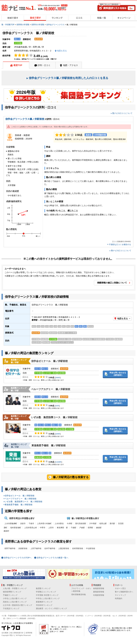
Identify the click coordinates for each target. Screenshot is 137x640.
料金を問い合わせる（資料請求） (118, 374)
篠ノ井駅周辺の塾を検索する (71, 477)
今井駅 (69, 523)
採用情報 (29, 633)
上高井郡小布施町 (44, 523)
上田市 (51, 528)
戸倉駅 (82, 528)
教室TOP (18, 65)
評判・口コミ (44, 65)
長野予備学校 (9, 548)
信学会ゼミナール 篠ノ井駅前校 (49, 361)
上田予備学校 (35, 548)
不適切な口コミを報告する (120, 245)
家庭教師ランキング (44, 602)
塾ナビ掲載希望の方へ (124, 592)
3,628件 (58, 462)
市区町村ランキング (44, 605)
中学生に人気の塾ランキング (48, 598)
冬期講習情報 (98, 595)
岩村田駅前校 (77, 548)
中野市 (42, 528)
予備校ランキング (10, 595)
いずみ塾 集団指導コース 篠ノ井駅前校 (54, 417)
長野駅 (90, 528)
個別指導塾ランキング (12, 592)
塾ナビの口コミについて (122, 113)
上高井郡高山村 (30, 528)
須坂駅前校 (22, 548)
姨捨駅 (99, 528)
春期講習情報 (98, 588)
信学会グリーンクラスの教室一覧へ (52, 558)
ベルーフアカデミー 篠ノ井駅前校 (50, 389)
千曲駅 (73, 528)
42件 (57, 406)
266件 (58, 377)
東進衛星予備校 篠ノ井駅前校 (49, 445)
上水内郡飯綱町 (10, 523)
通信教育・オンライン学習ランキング (51, 608)
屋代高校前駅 (80, 523)
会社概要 (5, 633)
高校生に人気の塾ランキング (15, 602)
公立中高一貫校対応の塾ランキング (17, 605)
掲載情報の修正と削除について (112, 282)
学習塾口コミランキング (46, 592)
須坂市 (23, 523)
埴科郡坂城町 (15, 528)
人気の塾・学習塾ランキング (15, 588)
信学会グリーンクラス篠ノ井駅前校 (24, 119)
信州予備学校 (49, 548)
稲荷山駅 (103, 523)
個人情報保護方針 (17, 633)
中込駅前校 (90, 548)
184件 (58, 434)
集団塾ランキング (43, 588)
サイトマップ (120, 595)
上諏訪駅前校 (63, 548)
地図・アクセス (70, 65)
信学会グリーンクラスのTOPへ (18, 558)
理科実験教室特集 (78, 594)
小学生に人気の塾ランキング (15, 598)
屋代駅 (112, 523)
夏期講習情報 (98, 592)
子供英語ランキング (11, 608)
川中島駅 (93, 523)
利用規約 (118, 598)
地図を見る (122, 318)
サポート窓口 (120, 588)
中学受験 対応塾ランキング (47, 595)
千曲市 (31, 523)
